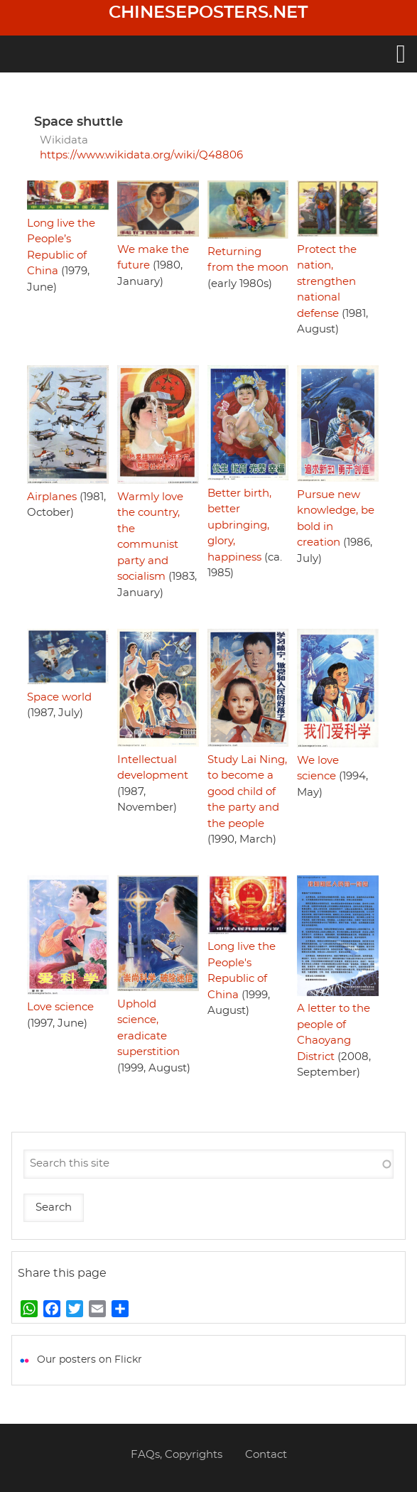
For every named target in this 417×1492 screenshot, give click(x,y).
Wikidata (64, 140)
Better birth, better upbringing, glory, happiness (239, 525)
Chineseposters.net (208, 12)
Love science (60, 1007)
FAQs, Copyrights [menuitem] (176, 1454)
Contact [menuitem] (266, 1454)
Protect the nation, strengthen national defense (327, 281)
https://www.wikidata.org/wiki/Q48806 (141, 155)
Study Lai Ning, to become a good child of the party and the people (247, 792)
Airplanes (52, 497)
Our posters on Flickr (89, 1360)
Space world (59, 697)
